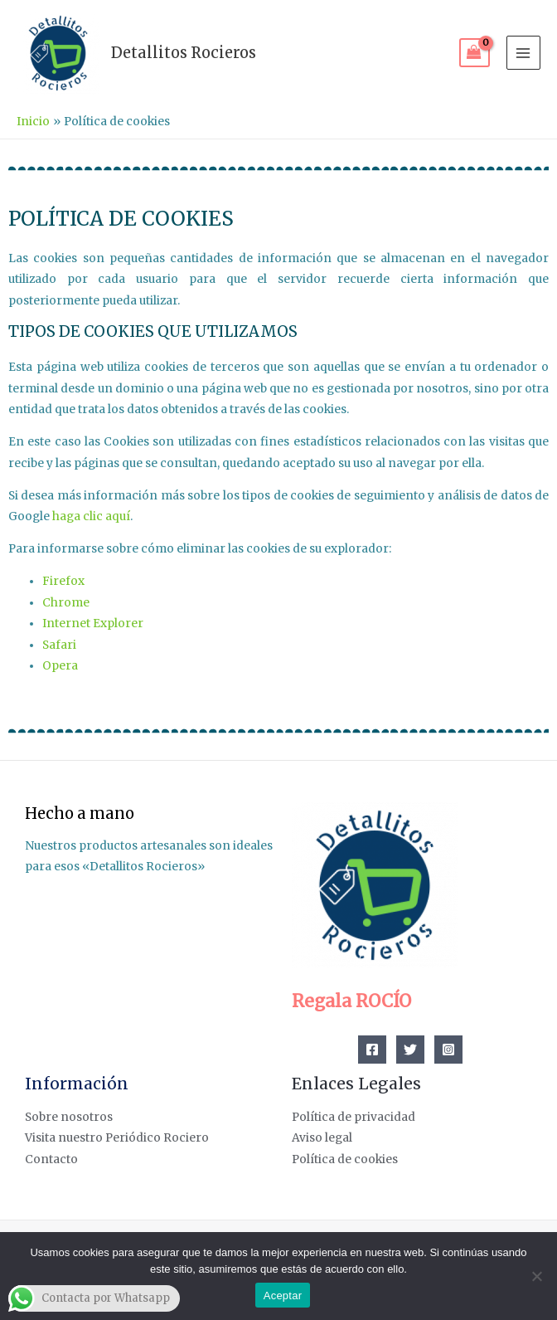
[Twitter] (410, 1049)
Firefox (63, 581)
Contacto (51, 1159)
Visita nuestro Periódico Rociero (117, 1138)
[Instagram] (448, 1049)
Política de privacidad (353, 1117)
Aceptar (283, 1295)
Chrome (66, 603)
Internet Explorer (92, 623)
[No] (536, 1276)
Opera (60, 666)
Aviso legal (322, 1138)
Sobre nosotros (69, 1117)
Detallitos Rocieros (183, 52)
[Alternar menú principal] (523, 53)
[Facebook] (372, 1049)
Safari (59, 645)
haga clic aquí (91, 516)
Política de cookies (345, 1159)
